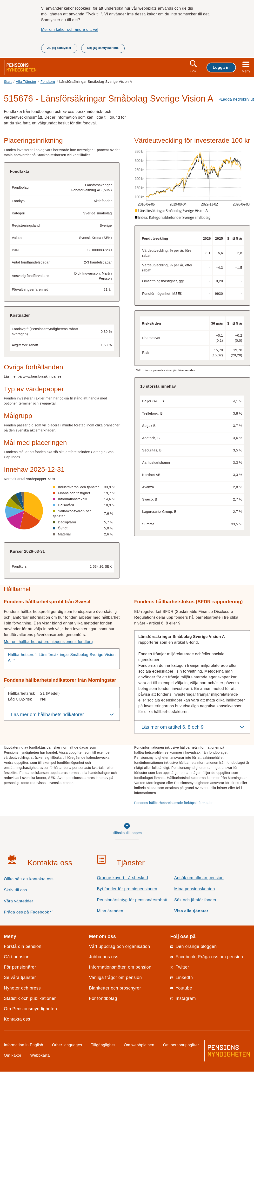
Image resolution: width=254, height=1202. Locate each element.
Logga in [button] (221, 67)
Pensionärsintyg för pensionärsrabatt (132, 900)
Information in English (23, 1045)
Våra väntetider (18, 901)
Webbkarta (40, 1055)
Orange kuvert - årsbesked (122, 877)
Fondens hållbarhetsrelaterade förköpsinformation (174, 803)
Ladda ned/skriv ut (237, 99)
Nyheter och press (22, 988)
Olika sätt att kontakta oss (28, 879)
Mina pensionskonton (194, 889)
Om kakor (12, 1055)
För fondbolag (103, 998)
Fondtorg (47, 82)
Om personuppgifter (181, 1045)
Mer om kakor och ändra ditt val (69, 29)
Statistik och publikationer (30, 998)
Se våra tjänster (20, 977)
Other (67, 1045)
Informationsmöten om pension (120, 967)
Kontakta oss (17, 1019)
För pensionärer (20, 967)
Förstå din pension (22, 946)
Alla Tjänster (26, 82)
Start (8, 82)
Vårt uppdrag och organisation (119, 946)
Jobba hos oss (103, 956)
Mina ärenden (110, 911)
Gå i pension (16, 956)
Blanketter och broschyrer (115, 988)
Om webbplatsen (139, 1045)
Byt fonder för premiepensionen (127, 889)
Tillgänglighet (103, 1045)
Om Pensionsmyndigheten (30, 1008)
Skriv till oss (15, 890)
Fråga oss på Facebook (37, 913)
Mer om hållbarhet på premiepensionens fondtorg (48, 641)
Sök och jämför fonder (195, 900)
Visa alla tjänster (191, 911)
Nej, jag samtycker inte (103, 48)
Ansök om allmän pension (199, 877)
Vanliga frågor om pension (115, 977)
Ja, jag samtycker (59, 48)
